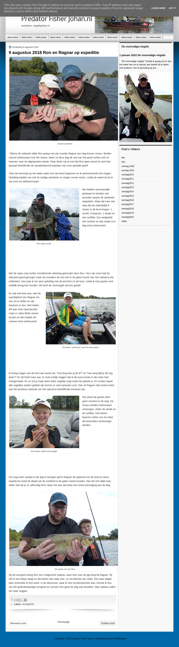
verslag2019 (141, 37)
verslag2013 (55, 37)
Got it (172, 8)
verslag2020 (155, 37)
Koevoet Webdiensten (116, 638)
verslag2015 (84, 37)
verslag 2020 (127, 166)
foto (123, 161)
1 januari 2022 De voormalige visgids (142, 55)
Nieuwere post (18, 623)
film (123, 157)
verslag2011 (27, 37)
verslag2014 (69, 37)
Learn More (158, 8)
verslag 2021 (127, 170)
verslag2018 (126, 37)
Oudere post (108, 623)
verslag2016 (98, 37)
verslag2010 (12, 37)
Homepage (64, 621)
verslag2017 (112, 37)
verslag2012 (41, 37)
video (124, 221)
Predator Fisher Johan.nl (56, 19)
